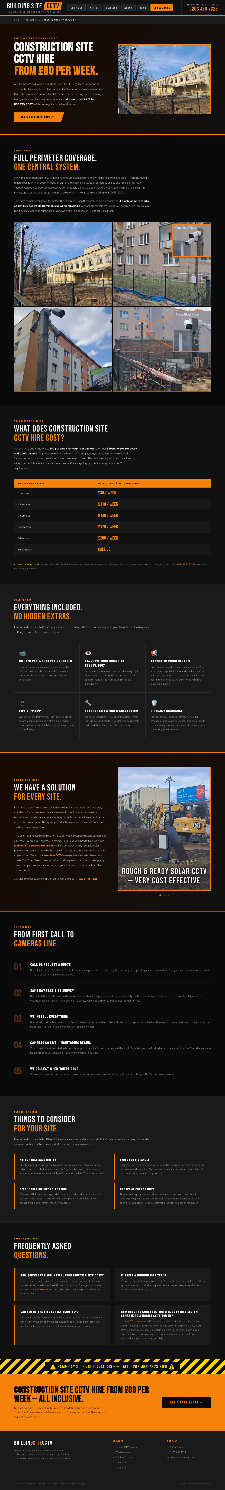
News (143, 7)
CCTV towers (135, 1321)
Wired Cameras (123, 1452)
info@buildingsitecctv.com (184, 1457)
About (128, 7)
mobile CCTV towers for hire (32, 845)
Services (76, 7)
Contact (111, 7)
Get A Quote (161, 7)
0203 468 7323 (203, 9)
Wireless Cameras (125, 1457)
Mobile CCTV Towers (126, 1447)
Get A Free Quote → (186, 1402)
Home (17, 20)
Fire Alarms (121, 1462)
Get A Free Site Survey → (39, 117)
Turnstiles (120, 1467)
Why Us (94, 7)
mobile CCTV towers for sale (64, 855)
